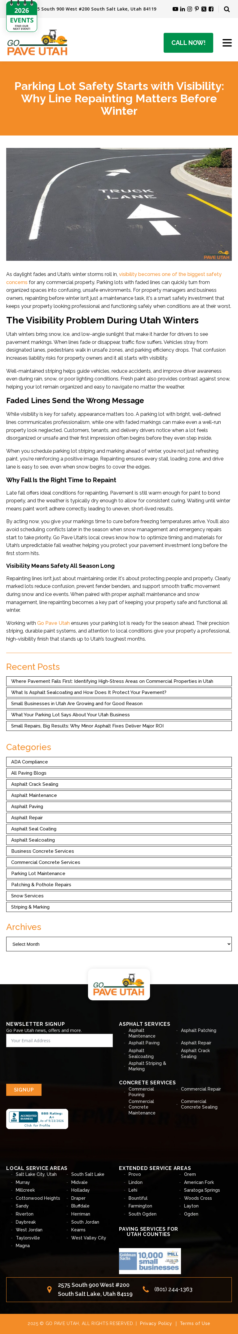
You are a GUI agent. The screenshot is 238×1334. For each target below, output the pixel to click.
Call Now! (188, 43)
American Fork (199, 1182)
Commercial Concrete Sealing (199, 1104)
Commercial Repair (201, 1089)
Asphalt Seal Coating (33, 829)
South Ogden (142, 1214)
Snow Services (27, 896)
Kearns (78, 1229)
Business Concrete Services (42, 851)
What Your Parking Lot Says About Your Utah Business (70, 715)
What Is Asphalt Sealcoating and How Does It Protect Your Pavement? (88, 692)
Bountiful (138, 1198)
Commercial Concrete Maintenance (142, 1107)
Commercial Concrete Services (45, 862)
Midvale (79, 1182)
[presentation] (53, 1065)
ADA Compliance (29, 762)
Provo (135, 1174)
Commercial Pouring (141, 1092)
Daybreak (26, 1222)
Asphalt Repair (27, 817)
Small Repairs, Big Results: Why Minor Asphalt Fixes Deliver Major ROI (87, 726)
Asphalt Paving (27, 806)
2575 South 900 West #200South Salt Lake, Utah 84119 (95, 1289)
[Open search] (227, 9)
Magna (23, 1245)
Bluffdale (80, 1205)
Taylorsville (28, 1237)
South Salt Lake (87, 1174)
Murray (23, 1182)
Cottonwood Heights (38, 1198)
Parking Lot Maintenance (38, 873)
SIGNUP (24, 1090)
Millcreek (25, 1190)
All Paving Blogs (28, 773)
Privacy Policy (156, 1323)
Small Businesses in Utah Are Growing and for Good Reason (77, 703)
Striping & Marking (30, 907)
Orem (190, 1174)
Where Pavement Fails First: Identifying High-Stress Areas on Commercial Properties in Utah (112, 681)
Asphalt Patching (198, 1030)
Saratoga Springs (202, 1190)
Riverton (24, 1214)
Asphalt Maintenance (34, 795)
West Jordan (29, 1229)
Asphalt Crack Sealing (34, 784)
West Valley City (88, 1237)
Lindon (136, 1182)
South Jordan (85, 1222)
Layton (191, 1205)
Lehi (133, 1190)
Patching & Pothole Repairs (41, 884)
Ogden (191, 1214)
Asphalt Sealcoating (33, 840)
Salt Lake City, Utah (36, 1174)
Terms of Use (195, 1323)
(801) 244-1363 (173, 1289)
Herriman (80, 1214)
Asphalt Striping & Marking (147, 1066)
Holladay (80, 1190)
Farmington (140, 1205)
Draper (78, 1198)
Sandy (22, 1205)
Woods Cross (198, 1198)
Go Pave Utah (53, 623)
